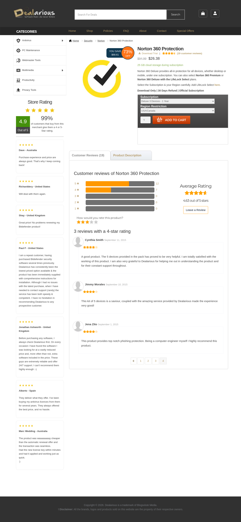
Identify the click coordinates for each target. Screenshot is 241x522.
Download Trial (148, 53)
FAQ (126, 30)
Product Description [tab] (127, 155)
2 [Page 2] (148, 360)
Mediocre (83, 222)
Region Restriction (153, 106)
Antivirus (40, 41)
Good (92, 222)
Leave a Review (196, 209)
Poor (79, 222)
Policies (108, 30)
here (217, 85)
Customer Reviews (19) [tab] (88, 155)
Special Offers (185, 30)
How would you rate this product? (100, 218)
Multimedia (40, 70)
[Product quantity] (145, 119)
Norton (101, 40)
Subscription (149, 96)
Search (175, 14)
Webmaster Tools (28, 60)
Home (72, 30)
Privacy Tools (26, 90)
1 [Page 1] (140, 360)
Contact (161, 30)
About (142, 30)
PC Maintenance (28, 51)
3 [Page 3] (155, 360)
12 (157, 183)
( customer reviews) (189, 53)
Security (88, 40)
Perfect (96, 222)
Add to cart (171, 120)
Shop (89, 30)
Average (87, 222)
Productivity (25, 80)
